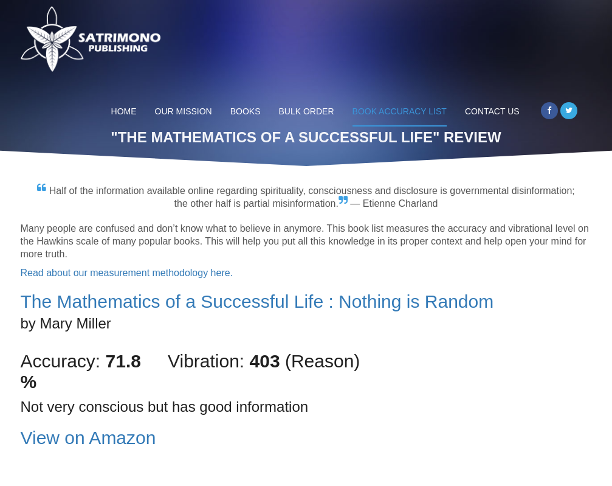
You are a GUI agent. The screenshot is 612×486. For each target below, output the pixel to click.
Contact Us (492, 111)
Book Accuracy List (399, 111)
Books (245, 111)
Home (124, 111)
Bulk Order (306, 111)
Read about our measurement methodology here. (127, 273)
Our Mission (183, 111)
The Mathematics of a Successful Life (257, 301)
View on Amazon (88, 438)
